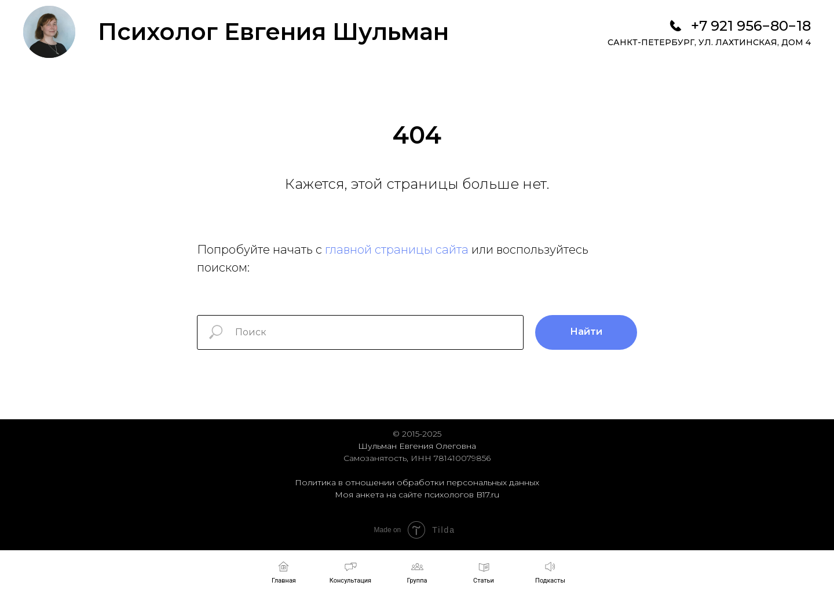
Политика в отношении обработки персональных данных (417, 482)
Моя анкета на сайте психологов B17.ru (417, 494)
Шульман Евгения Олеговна (417, 446)
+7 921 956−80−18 (751, 25)
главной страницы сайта (397, 250)
